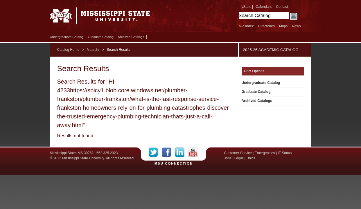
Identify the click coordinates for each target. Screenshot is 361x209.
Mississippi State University (100, 17)
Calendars (264, 7)
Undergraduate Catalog (67, 37)
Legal (238, 158)
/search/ (93, 50)
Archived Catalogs (131, 37)
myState (245, 7)
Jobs (227, 158)
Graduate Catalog (101, 37)
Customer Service (238, 153)
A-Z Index (246, 26)
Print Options (254, 71)
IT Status (285, 153)
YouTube (193, 152)
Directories (266, 26)
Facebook (168, 152)
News (296, 26)
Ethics (250, 158)
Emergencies (265, 153)
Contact (282, 7)
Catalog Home (68, 50)
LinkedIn (181, 152)
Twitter (155, 152)
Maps (283, 26)
